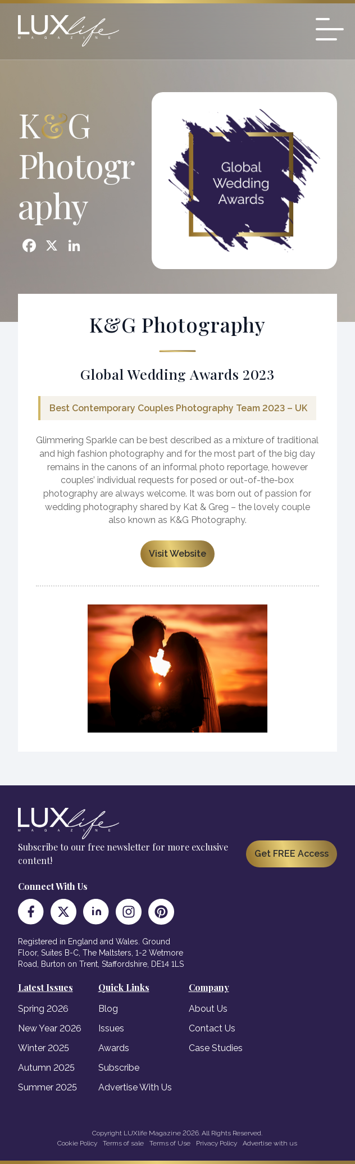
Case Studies (216, 1048)
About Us (208, 1008)
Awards (113, 1048)
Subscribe (118, 1067)
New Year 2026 (49, 1028)
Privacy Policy (216, 1143)
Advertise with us (270, 1143)
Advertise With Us (135, 1087)
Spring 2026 (43, 1008)
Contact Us (212, 1028)
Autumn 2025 (46, 1067)
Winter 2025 (43, 1048)
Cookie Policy (77, 1143)
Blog (108, 1008)
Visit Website (177, 553)
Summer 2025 (47, 1087)
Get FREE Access (291, 853)
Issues (111, 1028)
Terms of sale (123, 1143)
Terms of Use (169, 1143)
